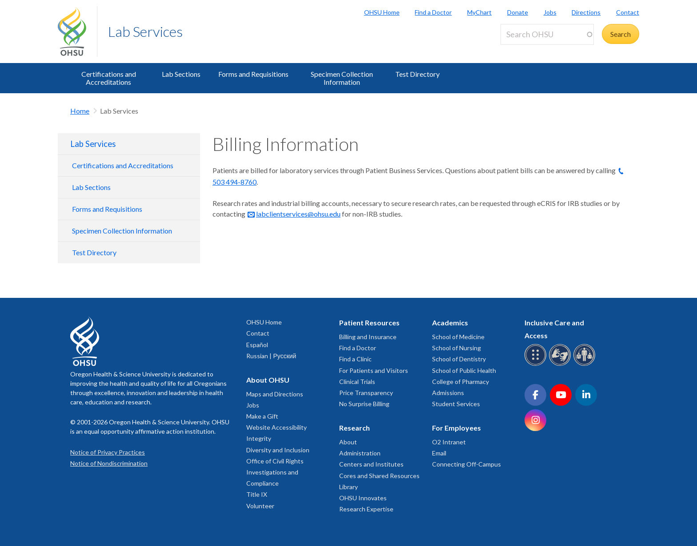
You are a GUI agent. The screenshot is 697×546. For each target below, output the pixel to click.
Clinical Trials (357, 381)
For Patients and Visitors (373, 370)
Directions (586, 12)
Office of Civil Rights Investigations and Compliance (275, 472)
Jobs (550, 12)
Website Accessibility (276, 427)
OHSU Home (382, 12)
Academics (450, 322)
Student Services (456, 404)
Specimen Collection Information (342, 78)
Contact (627, 12)
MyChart (479, 12)
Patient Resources (369, 322)
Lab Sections (181, 74)
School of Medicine (458, 336)
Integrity (258, 438)
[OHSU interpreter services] (585, 364)
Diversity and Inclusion (277, 450)
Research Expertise (366, 509)
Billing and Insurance (368, 336)
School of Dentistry (459, 359)
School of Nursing (456, 348)
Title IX (256, 494)
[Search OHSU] (547, 34)
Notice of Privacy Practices (107, 452)
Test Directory (417, 74)
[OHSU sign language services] (561, 364)
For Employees (456, 427)
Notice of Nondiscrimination (109, 463)
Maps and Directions (274, 394)
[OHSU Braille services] (537, 364)
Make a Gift (262, 416)
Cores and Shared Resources (379, 475)
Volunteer (260, 506)
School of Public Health (464, 370)
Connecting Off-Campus (466, 464)
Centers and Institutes (371, 464)
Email (439, 453)
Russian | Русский (271, 356)
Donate (517, 12)
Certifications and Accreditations (108, 78)
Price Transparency (366, 392)
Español (257, 344)
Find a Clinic (355, 359)
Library (348, 487)
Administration (360, 453)
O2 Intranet (449, 442)
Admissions (448, 392)
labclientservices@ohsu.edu (298, 214)
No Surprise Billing (364, 404)
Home (79, 111)
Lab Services (145, 31)
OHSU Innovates (363, 498)
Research (354, 427)
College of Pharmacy (460, 381)
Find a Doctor (433, 12)
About (348, 442)
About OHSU (267, 380)
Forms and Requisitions (253, 74)
